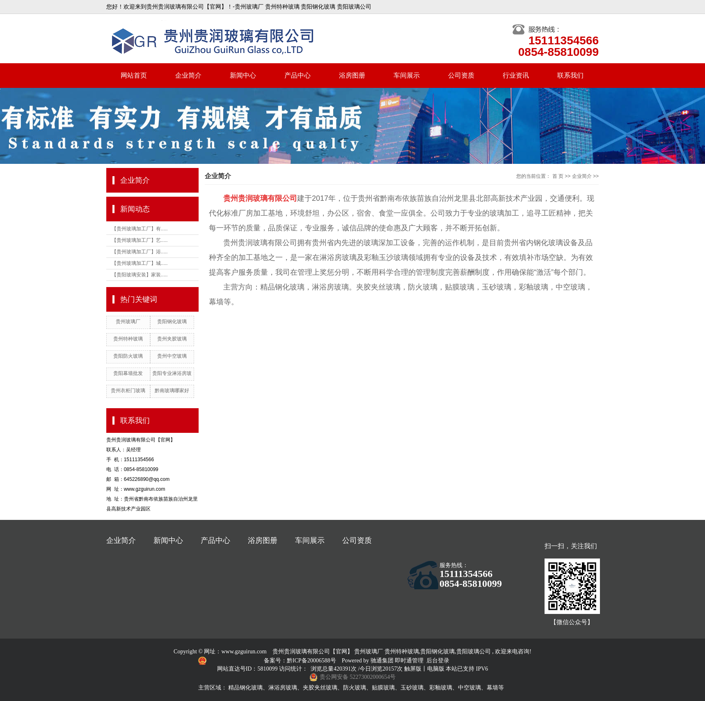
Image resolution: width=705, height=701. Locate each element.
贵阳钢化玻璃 (172, 321)
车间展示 (407, 75)
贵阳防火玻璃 (128, 356)
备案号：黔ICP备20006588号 (300, 660)
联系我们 (570, 75)
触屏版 (412, 669)
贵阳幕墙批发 (128, 373)
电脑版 (435, 669)
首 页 (557, 176)
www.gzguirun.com (243, 651)
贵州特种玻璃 (128, 339)
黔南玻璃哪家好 (172, 390)
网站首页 (134, 75)
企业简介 (188, 75)
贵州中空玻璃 (172, 356)
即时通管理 (409, 660)
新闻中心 (243, 75)
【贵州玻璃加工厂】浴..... (140, 252)
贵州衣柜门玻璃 (128, 390)
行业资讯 (516, 75)
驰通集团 (383, 660)
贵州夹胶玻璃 (172, 339)
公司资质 (461, 75)
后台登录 (437, 660)
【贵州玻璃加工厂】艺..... (140, 240)
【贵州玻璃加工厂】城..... (140, 263)
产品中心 (297, 75)
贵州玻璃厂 (128, 321)
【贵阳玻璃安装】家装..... (140, 275)
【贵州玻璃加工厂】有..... (140, 229)
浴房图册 (352, 75)
